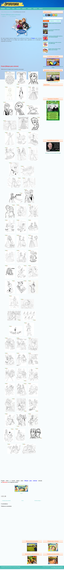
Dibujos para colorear (8, 11)
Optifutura (4, 16)
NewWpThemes (49, 566)
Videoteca (35, 8)
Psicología (18, 8)
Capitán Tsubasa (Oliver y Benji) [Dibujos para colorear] (54, 49)
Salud (13, 8)
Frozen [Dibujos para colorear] (10, 14)
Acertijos (24, 8)
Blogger (59, 153)
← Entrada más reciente (6, 500)
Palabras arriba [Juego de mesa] (54, 23)
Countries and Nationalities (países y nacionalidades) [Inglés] (55, 37)
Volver (21, 493)
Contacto (41, 8)
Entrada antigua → (38, 500)
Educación (3, 8)
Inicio (2, 11)
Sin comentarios (13, 16)
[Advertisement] (21, 54)
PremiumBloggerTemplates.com (57, 567)
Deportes (8, 8)
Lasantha (61, 566)
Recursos (29, 8)
